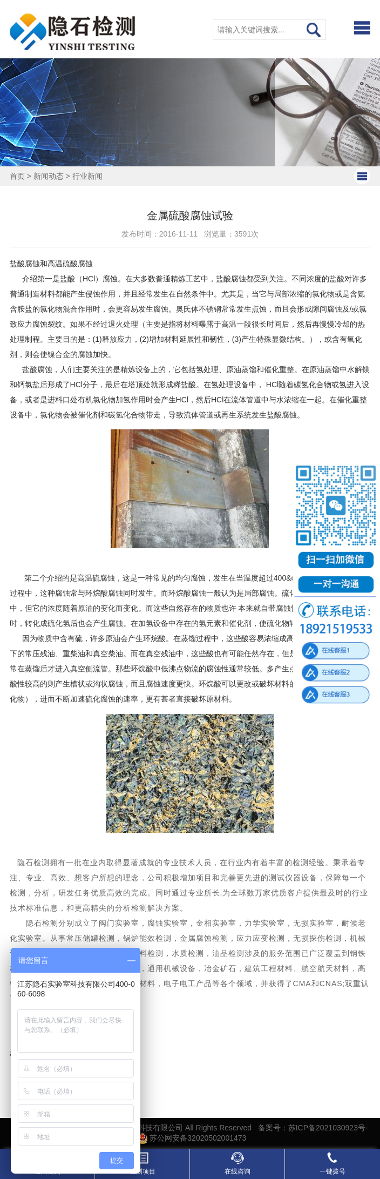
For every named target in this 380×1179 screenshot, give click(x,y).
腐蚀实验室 (167, 923)
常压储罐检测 (90, 938)
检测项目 (142, 1163)
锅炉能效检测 (147, 938)
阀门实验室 (119, 923)
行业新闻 (87, 176)
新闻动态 (48, 176)
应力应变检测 (260, 938)
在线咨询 (237, 1163)
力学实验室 (265, 923)
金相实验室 (216, 923)
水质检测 (188, 953)
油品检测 (228, 953)
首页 (17, 176)
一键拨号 (332, 1163)
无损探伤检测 (317, 938)
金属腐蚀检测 (204, 938)
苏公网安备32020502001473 (192, 1138)
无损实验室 (313, 923)
